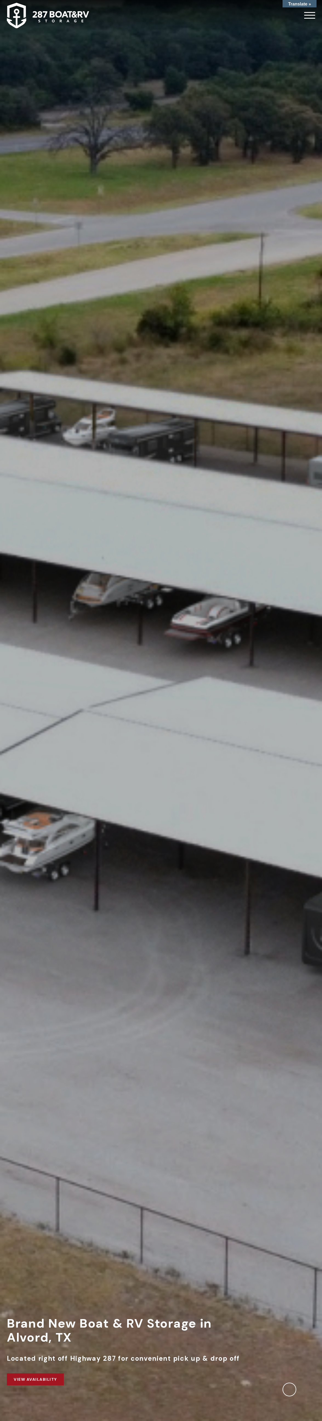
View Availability (35, 1379)
